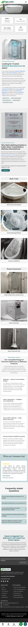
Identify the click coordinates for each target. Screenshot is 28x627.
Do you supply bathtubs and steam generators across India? (14, 508)
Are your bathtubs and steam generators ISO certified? (14, 515)
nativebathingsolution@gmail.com (10, 603)
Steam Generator (14, 323)
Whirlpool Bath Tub (17, 595)
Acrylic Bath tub (16, 593)
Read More (5, 170)
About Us (3, 589)
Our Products (4, 591)
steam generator (13, 72)
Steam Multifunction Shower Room (14, 295)
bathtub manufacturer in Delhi (8, 155)
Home (3, 587)
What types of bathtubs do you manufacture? (14, 503)
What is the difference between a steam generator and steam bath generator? (14, 521)
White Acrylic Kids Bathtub (14, 205)
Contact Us (4, 593)
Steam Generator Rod (14, 351)
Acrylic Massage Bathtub (14, 233)
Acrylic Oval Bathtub (14, 261)
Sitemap (3, 595)
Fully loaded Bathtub (17, 597)
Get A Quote (23, 562)
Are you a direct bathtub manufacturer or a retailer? (14, 497)
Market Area (4, 597)
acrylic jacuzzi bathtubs (7, 89)
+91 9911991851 (5, 605)
